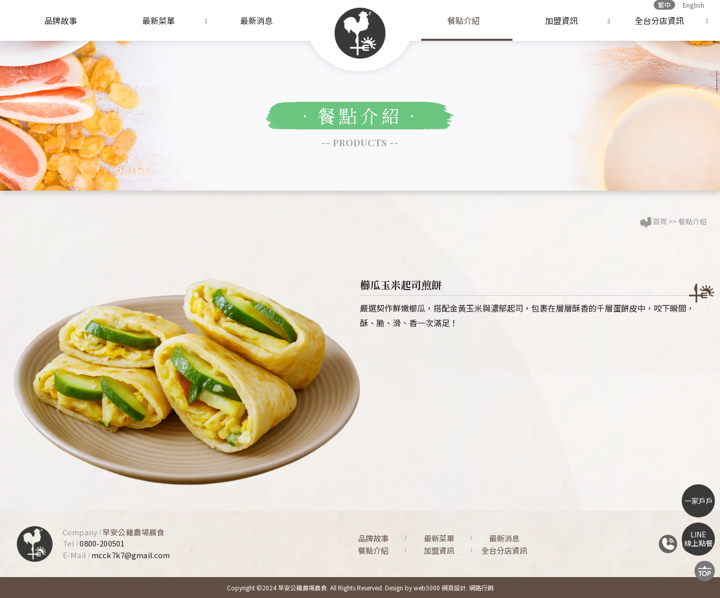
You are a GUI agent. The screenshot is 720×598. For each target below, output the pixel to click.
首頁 (660, 221)
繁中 (664, 5)
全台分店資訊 (659, 20)
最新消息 (256, 20)
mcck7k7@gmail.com (130, 555)
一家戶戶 (698, 501)
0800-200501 (102, 543)
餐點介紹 (463, 20)
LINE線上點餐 (698, 538)
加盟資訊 (561, 20)
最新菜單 (158, 20)
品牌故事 (60, 20)
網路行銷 (481, 587)
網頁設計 (454, 587)
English (693, 5)
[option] (186, 381)
